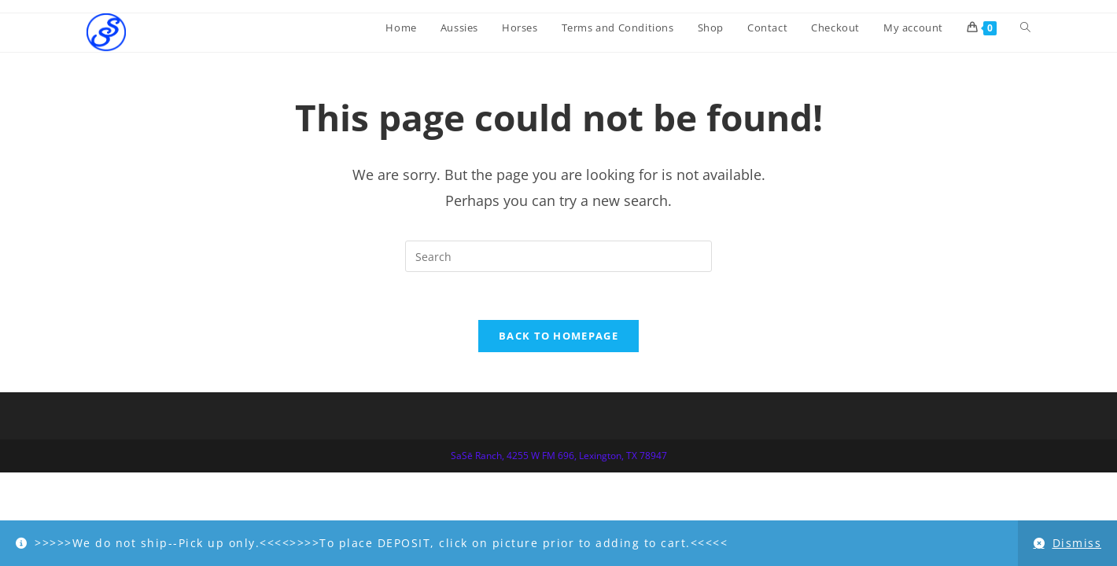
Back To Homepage (558, 336)
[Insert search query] (558, 256)
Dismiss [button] (1077, 542)
